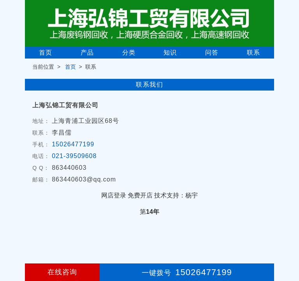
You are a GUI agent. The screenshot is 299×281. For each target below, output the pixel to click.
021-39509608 (74, 156)
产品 (87, 52)
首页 (45, 52)
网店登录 (113, 195)
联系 (253, 52)
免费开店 (140, 195)
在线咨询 (62, 272)
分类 (128, 52)
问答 (211, 52)
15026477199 (73, 144)
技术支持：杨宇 (176, 195)
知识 (170, 52)
